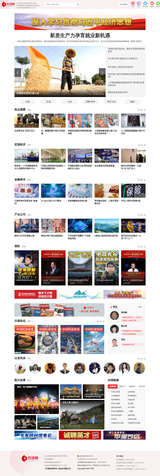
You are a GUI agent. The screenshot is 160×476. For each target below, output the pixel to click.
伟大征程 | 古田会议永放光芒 (120, 67)
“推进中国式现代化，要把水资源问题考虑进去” (126, 50)
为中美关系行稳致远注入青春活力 (123, 58)
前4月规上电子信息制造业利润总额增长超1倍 (126, 75)
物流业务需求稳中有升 (118, 92)
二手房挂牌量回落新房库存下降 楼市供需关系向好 (126, 83)
